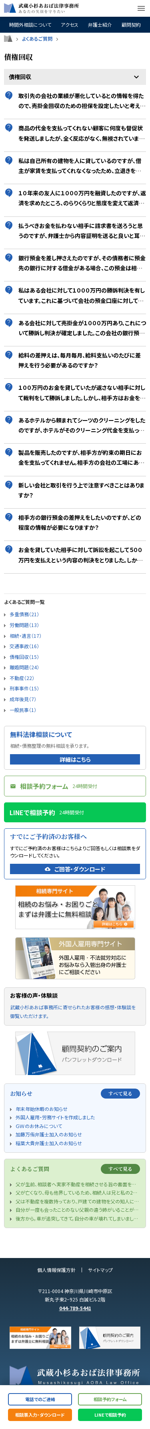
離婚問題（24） (24, 667)
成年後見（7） (23, 699)
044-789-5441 (75, 1308)
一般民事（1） (23, 709)
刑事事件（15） (24, 688)
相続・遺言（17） (26, 635)
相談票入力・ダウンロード (40, 1414)
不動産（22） (22, 677)
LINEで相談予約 (110, 1414)
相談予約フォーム (110, 1399)
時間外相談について (30, 24)
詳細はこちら (75, 759)
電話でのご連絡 (40, 1399)
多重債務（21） (24, 614)
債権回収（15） (24, 656)
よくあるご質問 (37, 38)
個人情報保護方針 (56, 1269)
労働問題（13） (24, 624)
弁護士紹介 (100, 24)
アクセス (69, 24)
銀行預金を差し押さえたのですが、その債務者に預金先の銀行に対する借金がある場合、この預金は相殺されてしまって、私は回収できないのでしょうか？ (82, 268)
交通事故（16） (24, 646)
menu (141, 8)
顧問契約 (131, 24)
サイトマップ (100, 1269)
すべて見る (120, 1093)
